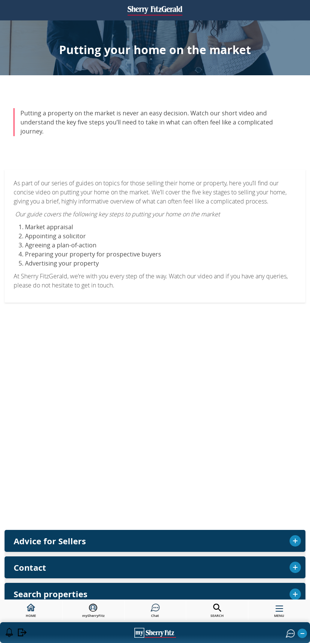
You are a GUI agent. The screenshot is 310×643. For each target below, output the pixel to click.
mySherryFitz (93, 611)
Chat (155, 611)
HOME (31, 611)
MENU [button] (279, 613)
